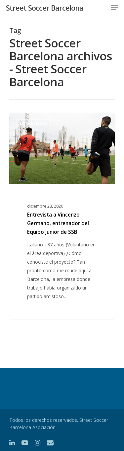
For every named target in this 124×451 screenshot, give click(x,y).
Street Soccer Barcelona (44, 7)
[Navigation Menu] (114, 7)
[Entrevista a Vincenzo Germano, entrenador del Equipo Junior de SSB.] (62, 216)
